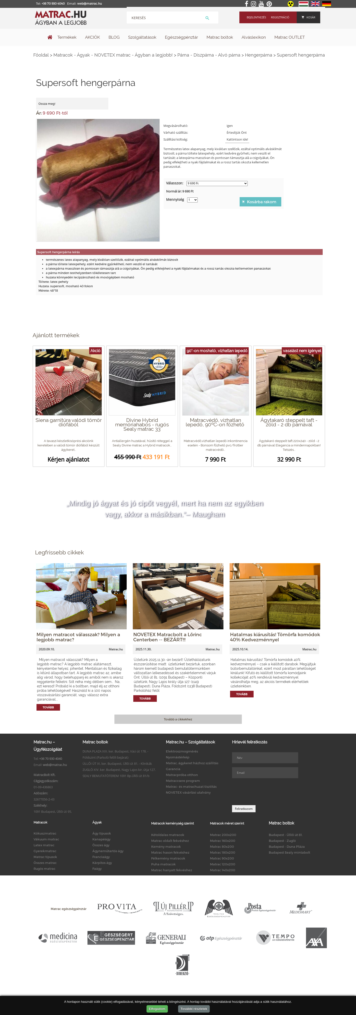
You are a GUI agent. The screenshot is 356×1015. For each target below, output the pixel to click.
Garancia (173, 769)
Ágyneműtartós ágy (107, 851)
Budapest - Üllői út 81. (286, 835)
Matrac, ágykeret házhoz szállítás (192, 763)
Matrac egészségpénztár (68, 908)
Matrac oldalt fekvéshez (170, 841)
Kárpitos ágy (102, 863)
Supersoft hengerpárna (301, 55)
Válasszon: (174, 183)
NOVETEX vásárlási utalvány (188, 792)
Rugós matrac (44, 869)
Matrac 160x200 (222, 841)
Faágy (97, 869)
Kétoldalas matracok (167, 835)
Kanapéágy (101, 839)
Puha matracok (163, 864)
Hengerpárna (258, 55)
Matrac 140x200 (222, 870)
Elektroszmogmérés (182, 751)
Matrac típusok (45, 857)
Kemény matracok (166, 846)
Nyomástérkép (177, 757)
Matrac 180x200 (222, 852)
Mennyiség (175, 199)
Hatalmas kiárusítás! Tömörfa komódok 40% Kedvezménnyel (275, 637)
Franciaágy (101, 857)
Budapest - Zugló (282, 841)
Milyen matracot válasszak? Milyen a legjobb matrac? (78, 637)
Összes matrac (45, 863)
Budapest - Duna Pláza (287, 846)
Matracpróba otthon (182, 775)
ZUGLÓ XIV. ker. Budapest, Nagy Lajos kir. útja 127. (119, 769)
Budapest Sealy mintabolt (289, 852)
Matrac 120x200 (222, 864)
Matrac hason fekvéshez (170, 852)
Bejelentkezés (256, 17)
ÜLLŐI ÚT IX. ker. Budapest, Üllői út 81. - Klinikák (117, 763)
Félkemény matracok (168, 858)
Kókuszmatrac (45, 833)
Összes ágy (101, 845)
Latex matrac (44, 845)
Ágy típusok (101, 833)
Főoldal (41, 55)
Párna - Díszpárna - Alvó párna (208, 55)
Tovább (48, 707)
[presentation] (269, 791)
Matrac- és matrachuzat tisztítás (191, 786)
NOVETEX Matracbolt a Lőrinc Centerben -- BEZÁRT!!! (167, 637)
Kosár (308, 17)
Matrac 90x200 (222, 858)
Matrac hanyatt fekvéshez (171, 870)
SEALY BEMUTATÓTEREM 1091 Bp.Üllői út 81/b (116, 776)
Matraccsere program (183, 781)
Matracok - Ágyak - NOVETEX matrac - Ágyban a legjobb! (113, 55)
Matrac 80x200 (222, 846)
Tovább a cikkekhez (178, 719)
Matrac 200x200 (223, 835)
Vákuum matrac (46, 839)
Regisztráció (280, 17)
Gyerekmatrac (45, 851)
